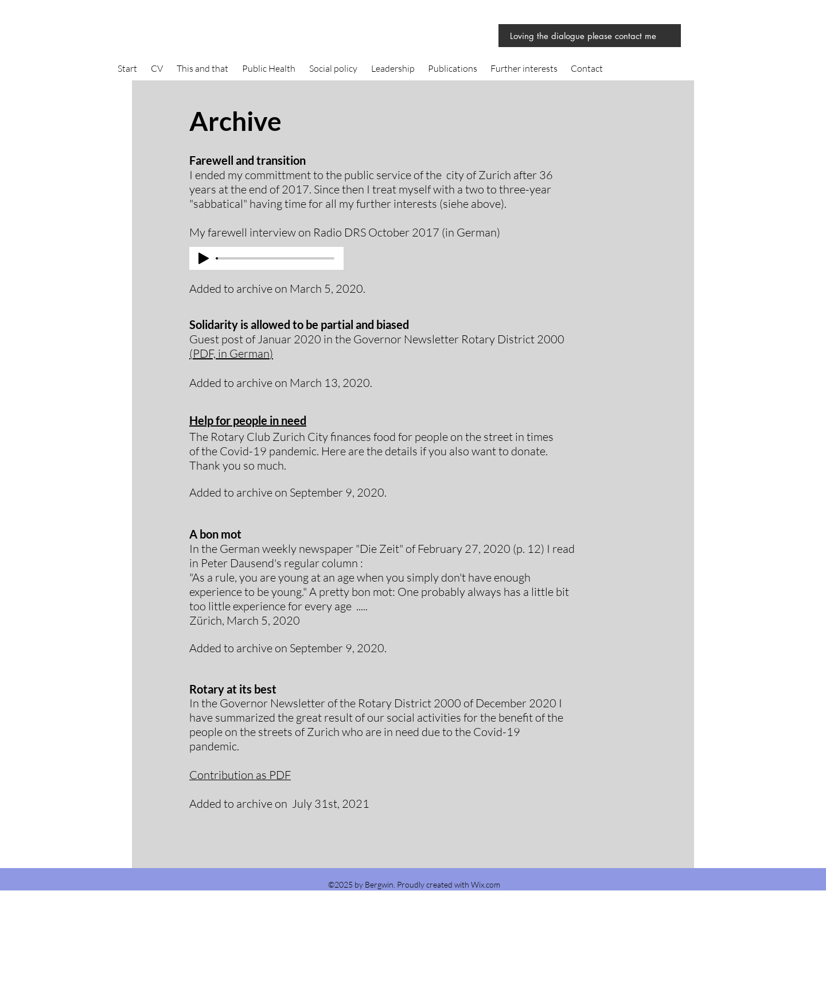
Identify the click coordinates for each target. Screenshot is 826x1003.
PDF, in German (231, 353)
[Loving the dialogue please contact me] (589, 35)
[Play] (203, 258)
